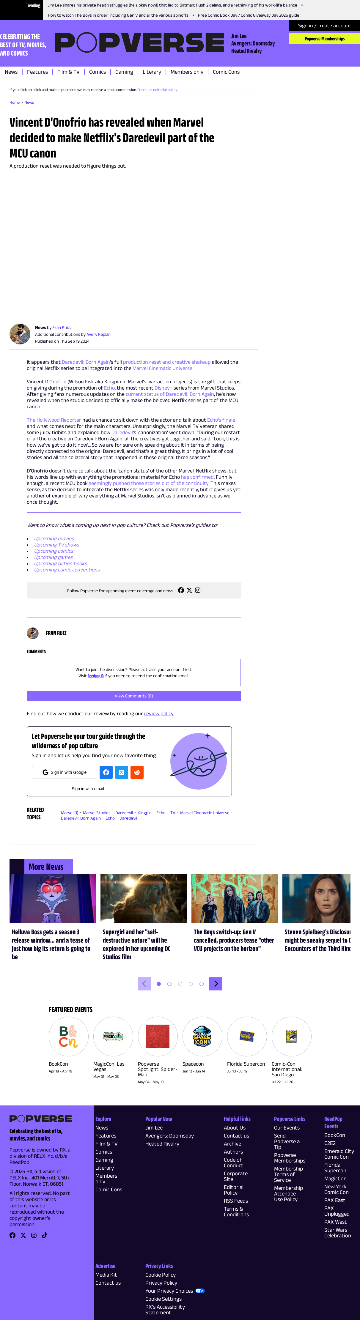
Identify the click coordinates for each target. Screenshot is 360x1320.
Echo (109, 388)
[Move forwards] (215, 983)
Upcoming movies (54, 538)
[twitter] (121, 772)
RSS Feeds (236, 1201)
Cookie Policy (160, 1275)
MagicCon (335, 1178)
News (11, 72)
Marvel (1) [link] (69, 812)
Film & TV (68, 72)
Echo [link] (161, 812)
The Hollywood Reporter (54, 420)
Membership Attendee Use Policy (288, 1193)
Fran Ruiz (61, 327)
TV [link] (172, 812)
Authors (233, 1151)
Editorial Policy (233, 1189)
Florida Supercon (335, 1167)
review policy (159, 713)
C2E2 (330, 1143)
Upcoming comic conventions (67, 570)
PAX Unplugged (337, 1211)
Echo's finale (221, 420)
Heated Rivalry (246, 50)
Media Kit (106, 1275)
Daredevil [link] (124, 812)
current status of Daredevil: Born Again (170, 394)
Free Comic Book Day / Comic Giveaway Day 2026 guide (248, 15)
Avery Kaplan (99, 334)
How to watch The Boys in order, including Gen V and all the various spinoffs (118, 15)
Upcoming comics (53, 551)
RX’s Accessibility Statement (165, 1309)
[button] (158, 984)
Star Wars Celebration (337, 1232)
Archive (232, 1143)
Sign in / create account (324, 26)
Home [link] (15, 102)
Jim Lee (238, 35)
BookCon (334, 1135)
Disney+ (163, 388)
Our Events (287, 1127)
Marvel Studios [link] (97, 812)
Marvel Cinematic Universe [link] (204, 812)
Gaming (124, 72)
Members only (187, 72)
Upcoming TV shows (56, 545)
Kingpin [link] (145, 812)
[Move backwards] (144, 983)
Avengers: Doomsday (253, 43)
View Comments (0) (134, 695)
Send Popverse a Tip (287, 1141)
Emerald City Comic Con (339, 1154)
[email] (88, 787)
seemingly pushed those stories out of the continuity (148, 483)
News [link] (29, 102)
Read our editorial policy (157, 89)
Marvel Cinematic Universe (162, 368)
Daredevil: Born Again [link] (81, 817)
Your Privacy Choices (169, 1291)
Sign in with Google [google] (65, 772)
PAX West (335, 1222)
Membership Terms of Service (288, 1174)
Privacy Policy (161, 1283)
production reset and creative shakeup (167, 362)
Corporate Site (236, 1176)
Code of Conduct (233, 1162)
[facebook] (106, 772)
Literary (152, 72)
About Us (235, 1127)
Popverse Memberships (325, 39)
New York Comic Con (336, 1189)
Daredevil (122, 432)
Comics (97, 72)
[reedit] (137, 772)
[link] (181, 592)
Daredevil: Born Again (86, 362)
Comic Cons (226, 72)
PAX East (334, 1200)
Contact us (236, 1135)
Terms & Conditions (236, 1211)
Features (37, 72)
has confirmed (197, 477)
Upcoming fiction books (60, 563)
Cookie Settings (163, 1299)
